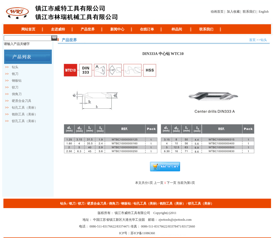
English (264, 11)
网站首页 (28, 29)
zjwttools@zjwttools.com (175, 220)
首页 (252, 40)
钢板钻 (15, 80)
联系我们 (249, 11)
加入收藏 (233, 11)
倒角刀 (15, 94)
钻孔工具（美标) (145, 203)
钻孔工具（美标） (23, 107)
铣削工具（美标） (23, 114)
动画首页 (217, 11)
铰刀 (13, 87)
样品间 (177, 29)
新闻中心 (117, 29)
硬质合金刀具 (20, 101)
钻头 (13, 67)
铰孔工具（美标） (23, 121)
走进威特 (58, 29)
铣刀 (13, 74)
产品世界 (88, 29)
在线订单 (147, 29)
